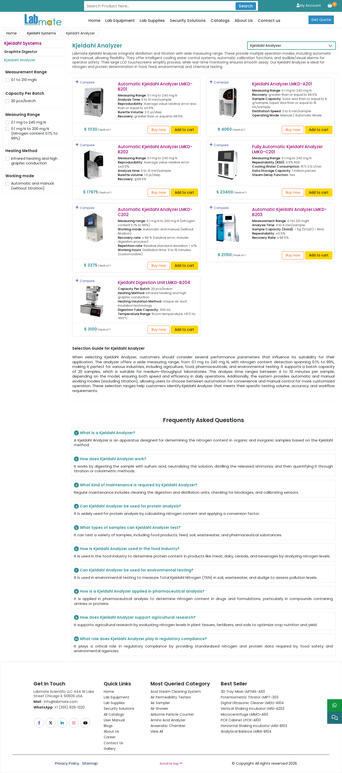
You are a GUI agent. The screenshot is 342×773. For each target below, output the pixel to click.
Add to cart (184, 129)
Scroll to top (171, 763)
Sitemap (90, 763)
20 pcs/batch (23, 100)
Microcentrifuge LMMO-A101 (244, 714)
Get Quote (321, 19)
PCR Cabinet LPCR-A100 (241, 720)
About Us (244, 20)
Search (246, 6)
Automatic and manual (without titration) (32, 185)
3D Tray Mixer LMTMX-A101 (243, 691)
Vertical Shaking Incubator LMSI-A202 (252, 708)
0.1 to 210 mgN (23, 79)
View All (157, 731)
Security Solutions (188, 20)
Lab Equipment (120, 20)
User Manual (114, 720)
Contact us (269, 20)
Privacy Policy (67, 763)
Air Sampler (160, 703)
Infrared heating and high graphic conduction (34, 161)
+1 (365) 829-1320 (59, 707)
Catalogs (220, 20)
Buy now (159, 129)
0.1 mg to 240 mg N (28, 122)
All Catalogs (114, 714)
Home (94, 20)
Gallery (110, 748)
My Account (308, 5)
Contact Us (113, 743)
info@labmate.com (56, 701)
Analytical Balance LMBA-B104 (246, 731)
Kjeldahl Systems (41, 33)
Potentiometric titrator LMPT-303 (249, 697)
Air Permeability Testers (171, 697)
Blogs (108, 726)
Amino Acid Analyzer (168, 720)
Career (110, 737)
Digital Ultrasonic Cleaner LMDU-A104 (252, 703)
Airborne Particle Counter (172, 714)
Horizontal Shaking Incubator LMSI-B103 (254, 726)
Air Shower (159, 708)
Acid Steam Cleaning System (176, 691)
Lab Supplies (152, 20)
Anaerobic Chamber (168, 726)
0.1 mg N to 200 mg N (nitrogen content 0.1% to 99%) (34, 133)
